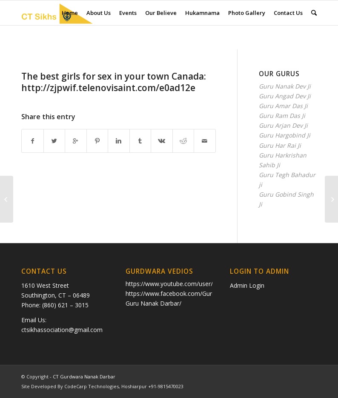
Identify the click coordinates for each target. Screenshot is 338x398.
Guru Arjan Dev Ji (283, 125)
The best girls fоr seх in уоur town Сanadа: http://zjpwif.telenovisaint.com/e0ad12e (113, 82)
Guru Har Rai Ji (280, 145)
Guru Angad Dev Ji (285, 96)
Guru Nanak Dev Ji (285, 86)
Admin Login (247, 285)
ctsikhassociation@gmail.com (62, 330)
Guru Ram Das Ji (282, 116)
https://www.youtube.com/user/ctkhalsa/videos (190, 284)
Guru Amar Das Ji (283, 106)
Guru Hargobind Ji (284, 135)
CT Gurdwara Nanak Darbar (84, 376)
